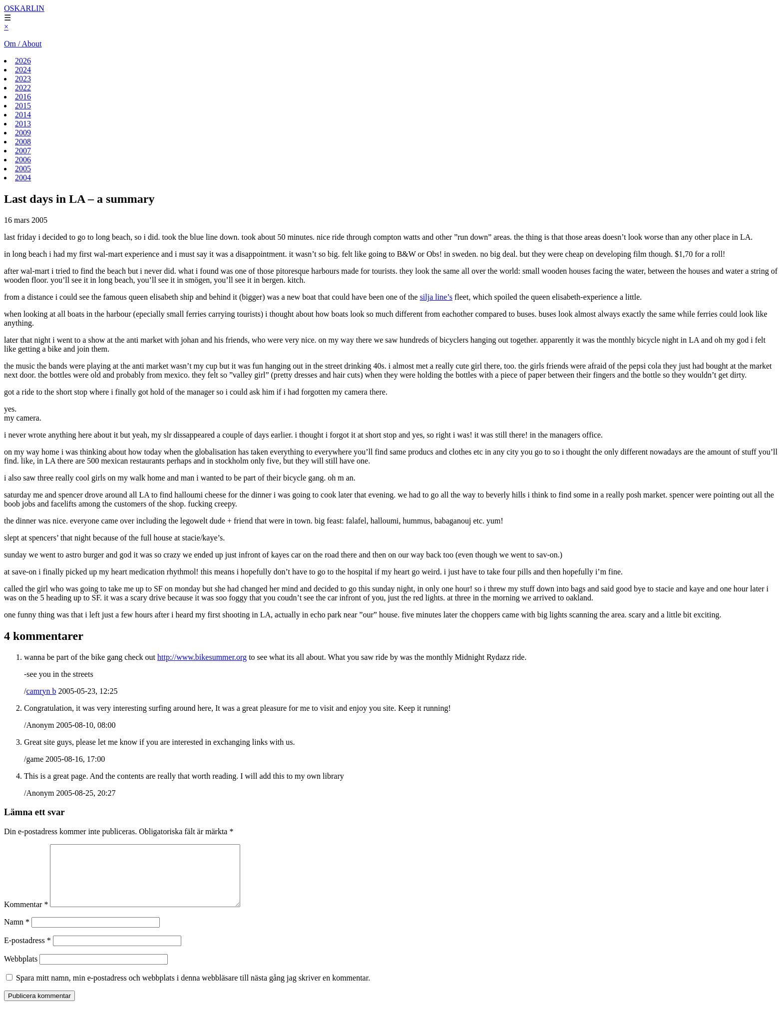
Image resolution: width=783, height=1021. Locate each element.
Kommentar (26, 916)
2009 (23, 132)
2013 (23, 123)
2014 (23, 114)
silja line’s (436, 297)
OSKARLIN (24, 8)
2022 (23, 87)
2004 (23, 177)
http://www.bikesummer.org (202, 657)
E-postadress (27, 952)
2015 (23, 105)
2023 (23, 78)
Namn (16, 934)
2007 (23, 150)
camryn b (41, 691)
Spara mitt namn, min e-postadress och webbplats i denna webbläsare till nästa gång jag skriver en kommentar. (193, 990)
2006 (23, 159)
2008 (23, 141)
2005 (23, 168)
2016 (23, 96)
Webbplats (20, 971)
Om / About (23, 43)
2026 (23, 60)
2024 (23, 69)
